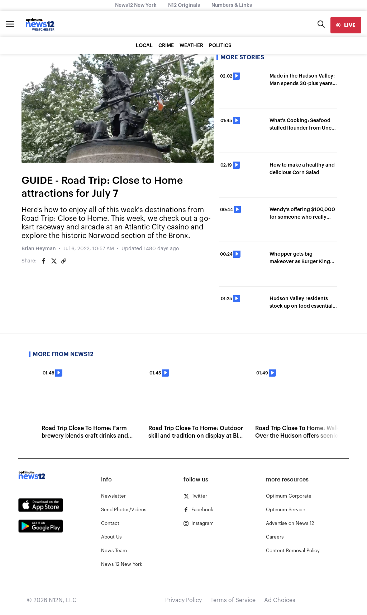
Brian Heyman (39, 248)
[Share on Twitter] (54, 261)
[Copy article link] (64, 261)
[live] (345, 25)
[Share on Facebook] (44, 261)
